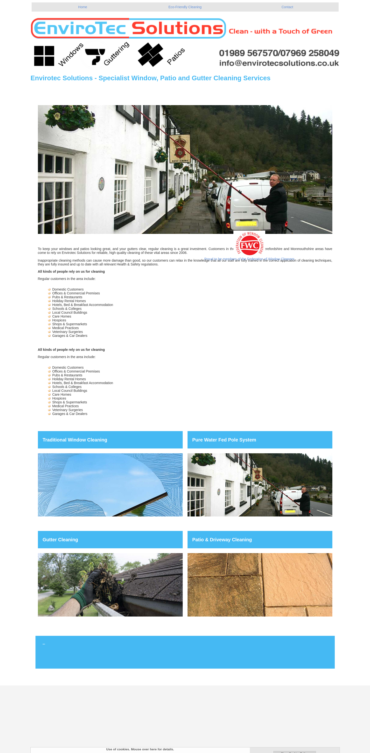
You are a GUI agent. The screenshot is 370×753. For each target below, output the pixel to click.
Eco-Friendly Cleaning (185, 7)
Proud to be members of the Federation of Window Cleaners (249, 259)
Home (82, 7)
